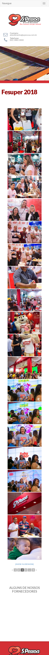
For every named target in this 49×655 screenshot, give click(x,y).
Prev (3, 601)
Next (46, 601)
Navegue (6, 3)
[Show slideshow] (24, 564)
